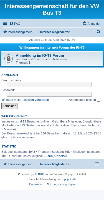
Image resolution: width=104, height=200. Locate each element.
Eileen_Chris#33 (55, 156)
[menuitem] (14, 23)
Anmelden (9, 74)
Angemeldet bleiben (84, 100)
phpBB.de (70, 179)
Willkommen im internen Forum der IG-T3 (52, 47)
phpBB (38, 174)
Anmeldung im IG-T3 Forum (40, 55)
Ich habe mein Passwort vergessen (25, 99)
